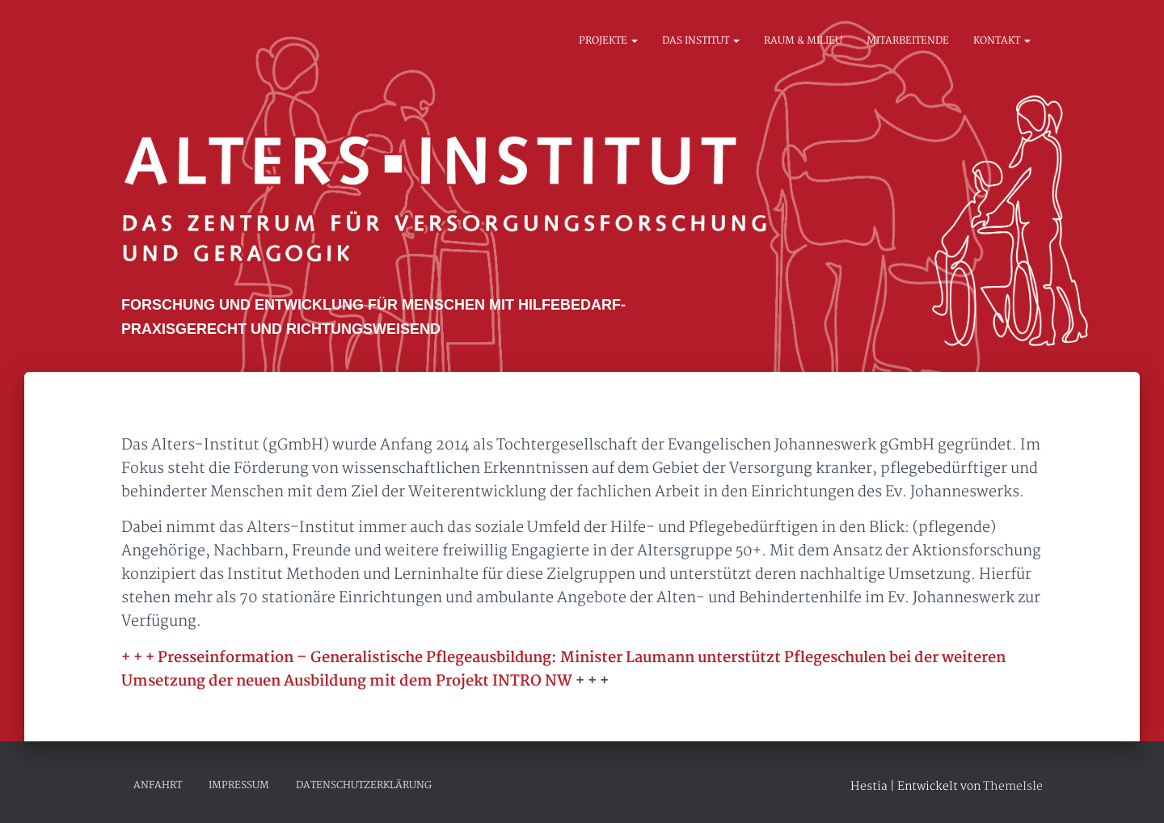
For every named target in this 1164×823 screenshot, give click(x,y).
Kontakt (1002, 41)
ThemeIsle (1013, 786)
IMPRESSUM (239, 785)
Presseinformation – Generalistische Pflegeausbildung (355, 658)
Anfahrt (157, 785)
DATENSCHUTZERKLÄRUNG (364, 785)
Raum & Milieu (803, 41)
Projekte (608, 41)
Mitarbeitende (908, 41)
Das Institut (701, 41)
